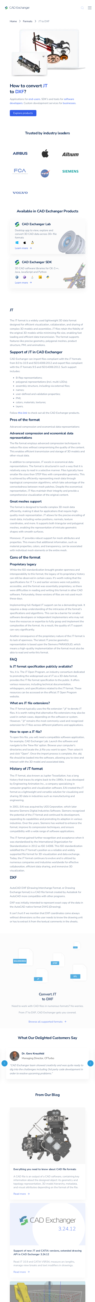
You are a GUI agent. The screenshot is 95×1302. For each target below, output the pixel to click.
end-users (34, 99)
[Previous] (5, 1063)
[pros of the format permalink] (41, 419)
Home (13, 21)
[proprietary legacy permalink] (38, 564)
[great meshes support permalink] (43, 501)
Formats (27, 21)
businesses (69, 103)
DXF (19, 92)
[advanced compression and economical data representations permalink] (33, 438)
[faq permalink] (19, 659)
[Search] (82, 8)
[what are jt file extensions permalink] (51, 703)
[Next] (90, 1063)
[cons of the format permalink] (42, 557)
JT (45, 86)
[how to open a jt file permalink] (43, 732)
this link (22, 413)
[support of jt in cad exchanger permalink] (64, 352)
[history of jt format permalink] (44, 768)
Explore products (23, 113)
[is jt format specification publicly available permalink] (74, 666)
